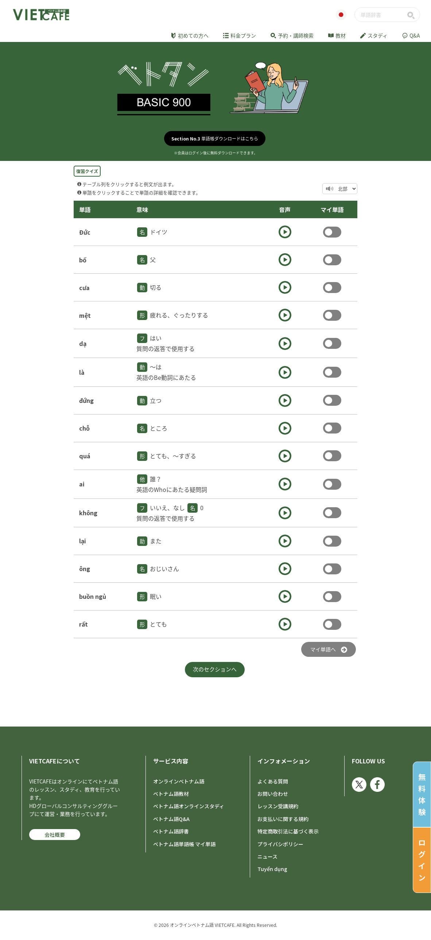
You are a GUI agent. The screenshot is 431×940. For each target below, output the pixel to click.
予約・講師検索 (292, 35)
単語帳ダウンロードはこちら (214, 138)
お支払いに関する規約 (282, 818)
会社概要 (54, 834)
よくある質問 (272, 781)
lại (82, 540)
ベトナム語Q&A (171, 818)
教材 (337, 35)
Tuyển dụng (272, 868)
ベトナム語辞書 (171, 831)
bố (82, 259)
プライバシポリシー (280, 844)
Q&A (411, 35)
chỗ (84, 428)
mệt (85, 315)
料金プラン (239, 35)
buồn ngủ (92, 596)
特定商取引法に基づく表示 (288, 831)
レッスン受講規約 (277, 806)
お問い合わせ (272, 793)
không (88, 512)
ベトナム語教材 (171, 793)
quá (84, 455)
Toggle (332, 232)
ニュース (267, 856)
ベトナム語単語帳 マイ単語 (184, 844)
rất (83, 624)
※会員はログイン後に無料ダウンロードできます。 (215, 152)
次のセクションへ (215, 669)
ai (82, 483)
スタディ (374, 35)
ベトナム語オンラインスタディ (188, 806)
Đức (84, 232)
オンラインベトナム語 (178, 781)
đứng (86, 400)
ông (84, 568)
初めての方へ (190, 35)
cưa (84, 287)
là (82, 372)
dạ (82, 343)
